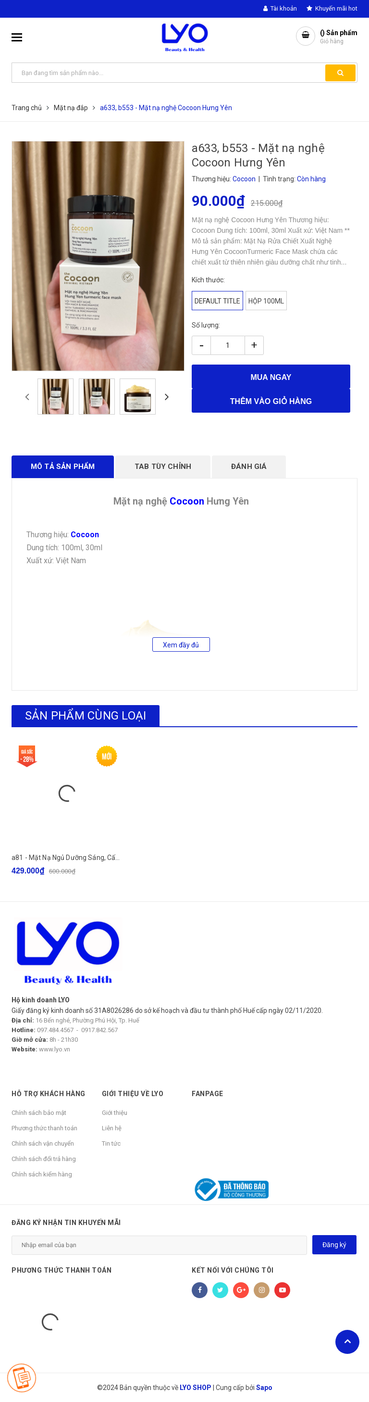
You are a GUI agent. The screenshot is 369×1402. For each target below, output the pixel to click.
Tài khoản (280, 8)
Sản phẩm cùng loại (85, 715)
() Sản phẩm (338, 37)
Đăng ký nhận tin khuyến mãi (66, 1222)
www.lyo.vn (54, 1049)
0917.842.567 (99, 1030)
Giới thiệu (114, 1112)
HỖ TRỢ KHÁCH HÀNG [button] (49, 1094)
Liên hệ (112, 1128)
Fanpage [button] (207, 1094)
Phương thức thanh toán (44, 1128)
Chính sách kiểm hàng (42, 1174)
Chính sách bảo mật (39, 1112)
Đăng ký (334, 1245)
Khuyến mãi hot (332, 8)
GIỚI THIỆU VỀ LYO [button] (133, 1094)
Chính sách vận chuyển (43, 1143)
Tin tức (111, 1143)
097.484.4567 (55, 1030)
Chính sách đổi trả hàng (44, 1158)
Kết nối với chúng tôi (233, 1270)
